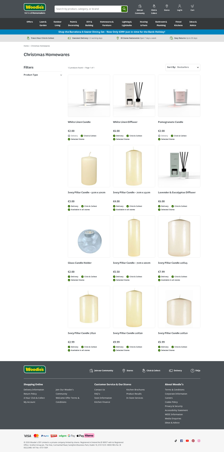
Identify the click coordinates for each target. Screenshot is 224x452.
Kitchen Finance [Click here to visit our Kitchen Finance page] (102, 402)
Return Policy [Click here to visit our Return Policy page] (30, 393)
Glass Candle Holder (80, 263)
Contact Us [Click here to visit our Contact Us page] (99, 389)
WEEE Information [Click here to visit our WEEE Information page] (174, 414)
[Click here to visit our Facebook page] (181, 440)
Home (26, 46)
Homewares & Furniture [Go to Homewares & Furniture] (107, 24)
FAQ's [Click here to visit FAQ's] (97, 393)
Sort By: (183, 67)
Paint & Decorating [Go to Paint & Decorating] (73, 24)
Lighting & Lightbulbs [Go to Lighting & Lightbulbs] (127, 24)
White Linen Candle (79, 122)
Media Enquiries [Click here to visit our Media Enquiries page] (173, 418)
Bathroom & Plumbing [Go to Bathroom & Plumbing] (161, 24)
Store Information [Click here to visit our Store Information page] (103, 398)
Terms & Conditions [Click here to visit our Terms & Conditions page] (174, 389)
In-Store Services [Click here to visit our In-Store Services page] (134, 398)
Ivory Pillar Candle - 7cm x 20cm (131, 263)
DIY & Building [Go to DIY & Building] (89, 24)
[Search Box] (91, 9)
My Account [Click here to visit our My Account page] (29, 402)
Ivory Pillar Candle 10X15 (173, 263)
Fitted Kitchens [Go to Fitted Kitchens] (178, 24)
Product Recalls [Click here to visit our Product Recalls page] (134, 393)
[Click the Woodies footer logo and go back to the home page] (35, 371)
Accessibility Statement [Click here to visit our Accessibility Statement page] (176, 410)
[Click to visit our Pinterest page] (193, 440)
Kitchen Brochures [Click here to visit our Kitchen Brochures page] (135, 389)
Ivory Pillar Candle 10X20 (128, 333)
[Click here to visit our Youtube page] (187, 440)
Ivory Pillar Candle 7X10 (82, 333)
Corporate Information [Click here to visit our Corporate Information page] (176, 393)
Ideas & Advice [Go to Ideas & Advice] (193, 24)
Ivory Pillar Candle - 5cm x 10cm (86, 192)
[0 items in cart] (192, 8)
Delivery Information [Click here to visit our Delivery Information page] (34, 389)
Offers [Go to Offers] (30, 22)
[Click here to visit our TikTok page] (175, 440)
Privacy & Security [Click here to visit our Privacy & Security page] (173, 406)
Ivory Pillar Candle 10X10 (173, 333)
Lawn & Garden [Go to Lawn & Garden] (43, 24)
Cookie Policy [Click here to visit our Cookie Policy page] (171, 402)
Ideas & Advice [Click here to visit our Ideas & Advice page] (172, 422)
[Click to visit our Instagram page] (199, 440)
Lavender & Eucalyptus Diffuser (177, 192)
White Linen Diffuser (125, 122)
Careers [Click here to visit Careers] (169, 398)
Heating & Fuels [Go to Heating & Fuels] (144, 24)
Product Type (43, 75)
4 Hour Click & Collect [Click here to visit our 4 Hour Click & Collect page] (34, 398)
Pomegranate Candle (170, 122)
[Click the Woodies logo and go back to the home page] (35, 9)
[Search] (124, 9)
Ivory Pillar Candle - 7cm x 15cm (131, 192)
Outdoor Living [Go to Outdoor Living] (58, 24)
